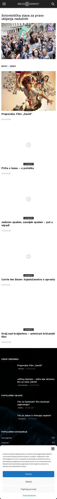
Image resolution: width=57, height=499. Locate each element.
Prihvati (28, 474)
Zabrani (28, 481)
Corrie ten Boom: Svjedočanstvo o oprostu (28, 279)
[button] (52, 448)
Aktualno (28, 110)
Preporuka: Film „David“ (16, 114)
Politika (20, 408)
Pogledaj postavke (28, 489)
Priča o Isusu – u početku (17, 168)
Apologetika (29, 164)
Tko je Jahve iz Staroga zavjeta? (34, 415)
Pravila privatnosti (29, 495)
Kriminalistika (23, 385)
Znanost (25, 442)
